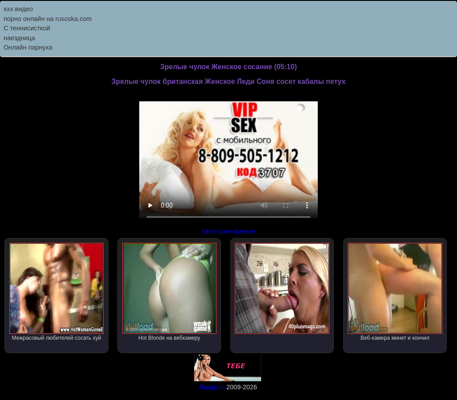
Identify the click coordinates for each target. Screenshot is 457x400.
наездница (19, 38)
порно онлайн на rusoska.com (48, 18)
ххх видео (18, 8)
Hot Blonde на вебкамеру (169, 292)
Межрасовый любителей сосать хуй (56, 292)
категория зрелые (228, 231)
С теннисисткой (27, 28)
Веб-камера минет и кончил (395, 292)
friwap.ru (212, 387)
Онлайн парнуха (28, 47)
